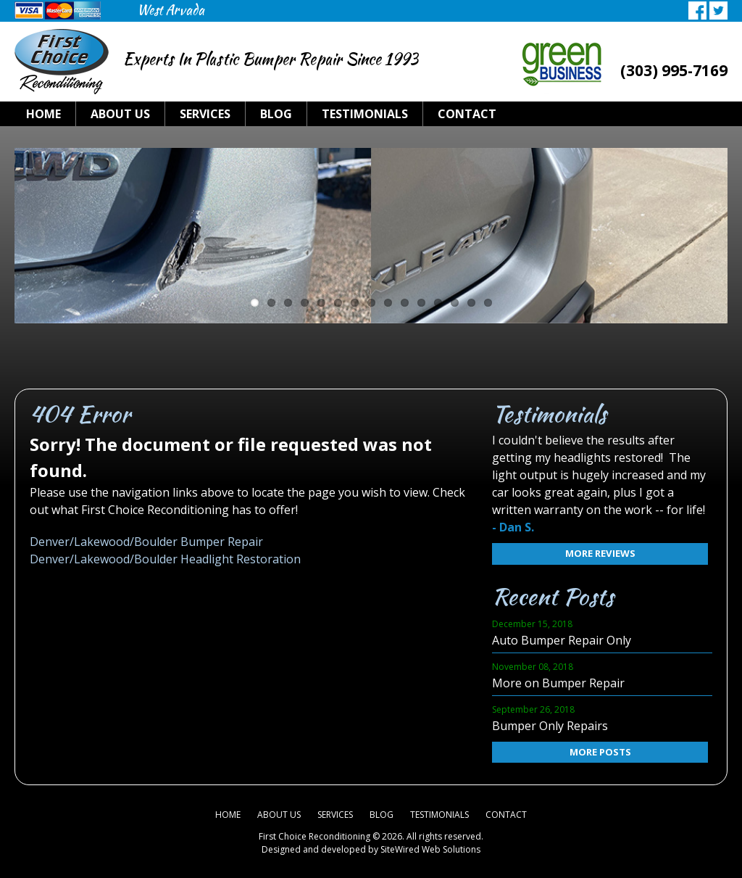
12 (438, 303)
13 (455, 303)
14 (471, 303)
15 (488, 303)
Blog (276, 114)
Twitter (718, 10)
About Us (120, 114)
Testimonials (365, 114)
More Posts (586, 751)
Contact (467, 114)
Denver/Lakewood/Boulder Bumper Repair (146, 542)
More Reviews (586, 553)
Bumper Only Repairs (550, 726)
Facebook (697, 10)
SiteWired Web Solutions (430, 849)
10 (405, 303)
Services (205, 114)
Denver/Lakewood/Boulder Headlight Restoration (165, 559)
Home (43, 114)
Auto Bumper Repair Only (561, 640)
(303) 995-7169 (674, 70)
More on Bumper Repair (558, 683)
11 (421, 303)
